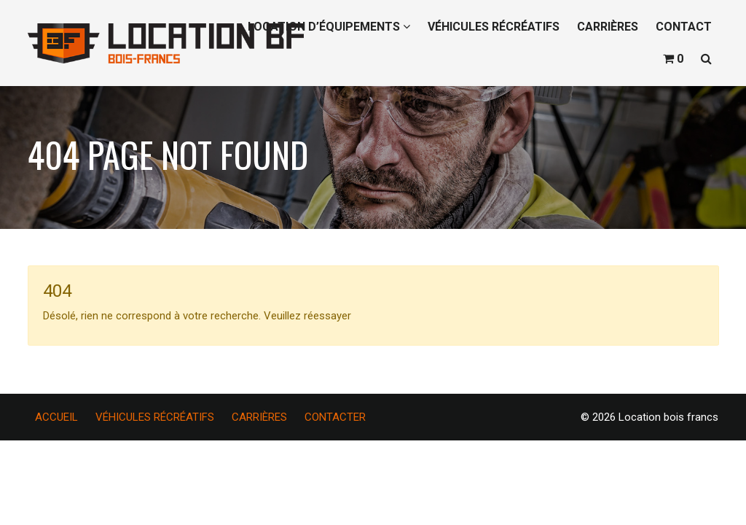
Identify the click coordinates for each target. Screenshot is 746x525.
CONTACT (684, 27)
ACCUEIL (56, 417)
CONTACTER (335, 417)
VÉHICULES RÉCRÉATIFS (494, 27)
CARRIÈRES (607, 27)
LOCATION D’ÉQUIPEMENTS (329, 27)
